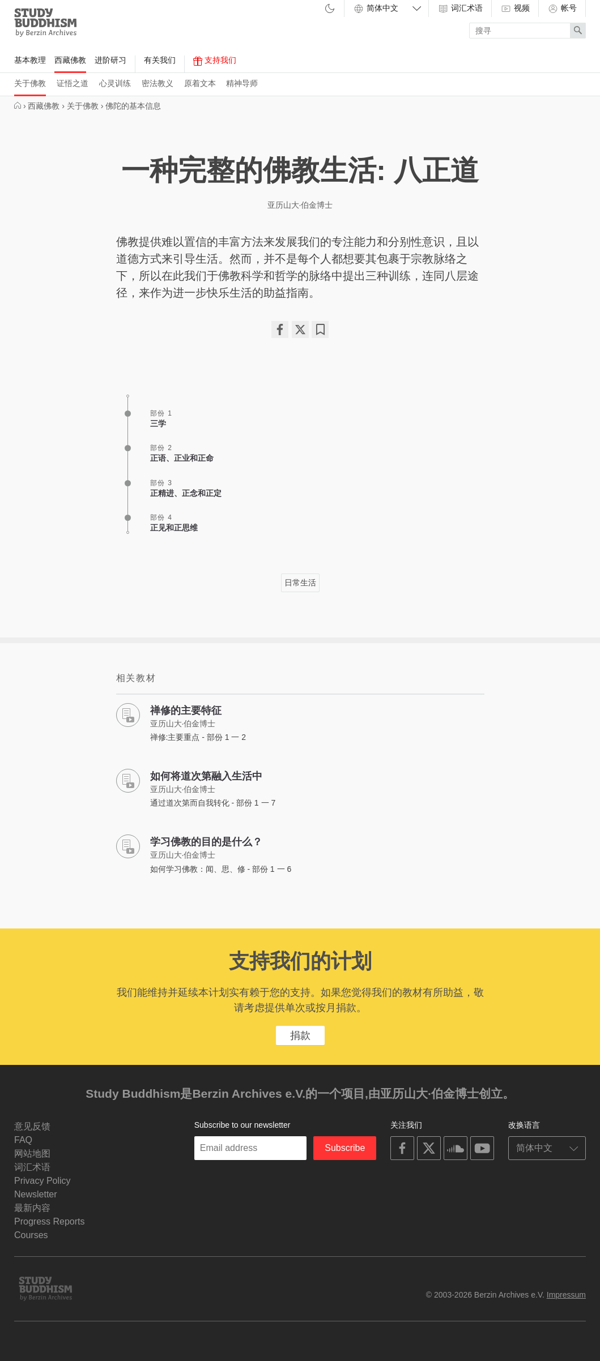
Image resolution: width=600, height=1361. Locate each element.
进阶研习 (110, 60)
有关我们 (160, 60)
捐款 (300, 1035)
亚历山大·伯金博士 (300, 204)
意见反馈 (32, 1126)
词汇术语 (460, 8)
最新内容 (32, 1208)
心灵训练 (115, 83)
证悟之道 (72, 83)
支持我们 (214, 60)
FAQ (23, 1140)
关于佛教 (30, 83)
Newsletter (35, 1194)
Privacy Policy (42, 1180)
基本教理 (30, 60)
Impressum (566, 1294)
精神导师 (242, 83)
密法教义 (157, 83)
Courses (31, 1235)
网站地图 (32, 1153)
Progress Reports (49, 1221)
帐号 (562, 8)
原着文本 (200, 83)
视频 (515, 8)
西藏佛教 (70, 60)
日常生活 (300, 582)
